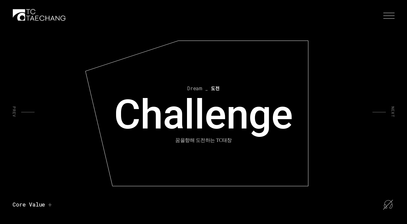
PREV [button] (14, 111)
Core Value (28, 204)
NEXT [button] (392, 112)
